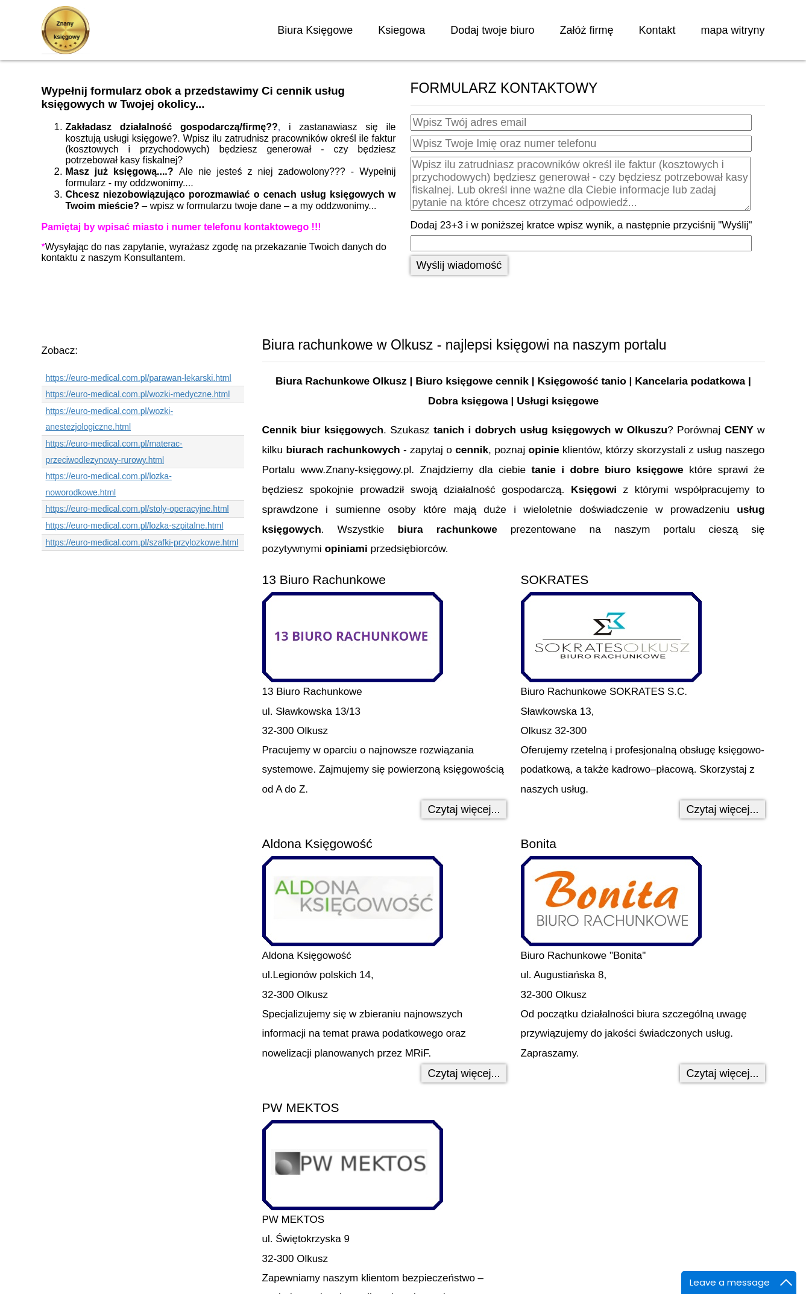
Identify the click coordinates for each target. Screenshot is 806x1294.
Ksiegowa (401, 30)
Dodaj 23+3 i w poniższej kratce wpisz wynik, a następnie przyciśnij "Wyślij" (581, 225)
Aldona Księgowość (317, 843)
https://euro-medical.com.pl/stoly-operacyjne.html (137, 509)
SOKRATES (555, 579)
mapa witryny (732, 30)
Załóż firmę (586, 30)
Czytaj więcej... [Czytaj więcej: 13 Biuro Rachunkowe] (463, 809)
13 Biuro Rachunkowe (324, 579)
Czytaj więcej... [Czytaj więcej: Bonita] (722, 1073)
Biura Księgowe (315, 30)
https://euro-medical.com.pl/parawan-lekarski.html (138, 378)
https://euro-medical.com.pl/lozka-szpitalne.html (135, 525)
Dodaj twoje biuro (492, 30)
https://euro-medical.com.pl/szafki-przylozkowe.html (142, 542)
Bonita (539, 843)
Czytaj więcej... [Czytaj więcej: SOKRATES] (722, 809)
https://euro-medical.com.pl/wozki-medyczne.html (138, 394)
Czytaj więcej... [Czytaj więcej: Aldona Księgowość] (463, 1073)
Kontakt (656, 30)
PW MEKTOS (300, 1107)
